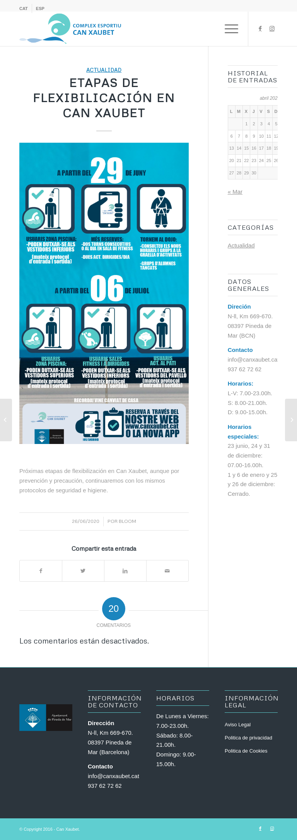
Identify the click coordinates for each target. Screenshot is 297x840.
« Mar (235, 191)
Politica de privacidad (248, 738)
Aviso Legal (238, 724)
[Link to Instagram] (272, 28)
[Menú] (227, 28)
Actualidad (103, 70)
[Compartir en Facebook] (41, 571)
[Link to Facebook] (260, 28)
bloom (127, 521)
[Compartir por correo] (167, 571)
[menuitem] (25, 8)
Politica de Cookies (246, 751)
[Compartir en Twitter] (83, 571)
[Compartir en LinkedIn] (125, 571)
